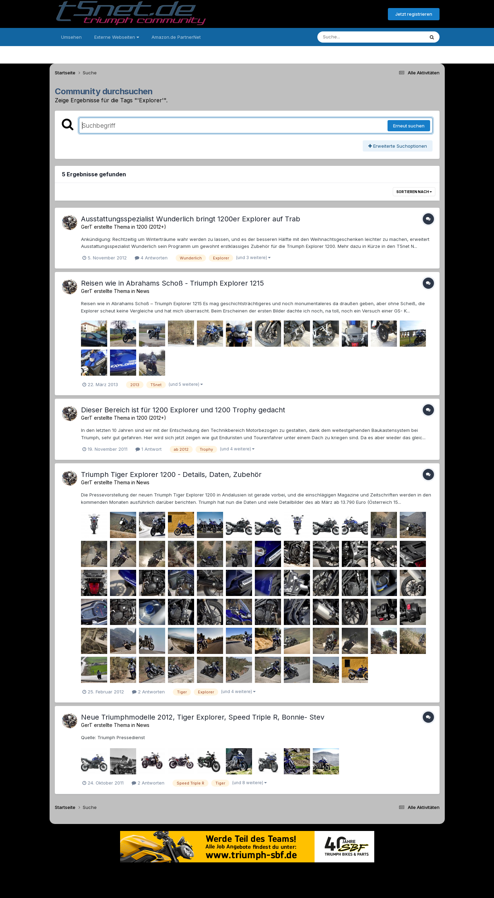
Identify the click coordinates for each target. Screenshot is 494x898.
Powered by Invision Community (247, 887)
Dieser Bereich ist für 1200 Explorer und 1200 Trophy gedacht (183, 410)
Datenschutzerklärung (251, 873)
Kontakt (291, 873)
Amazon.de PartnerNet (176, 37)
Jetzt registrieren (413, 14)
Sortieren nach (414, 192)
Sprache (180, 873)
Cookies (316, 873)
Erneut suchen (409, 125)
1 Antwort (148, 449)
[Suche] (356, 37)
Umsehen (71, 37)
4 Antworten (151, 257)
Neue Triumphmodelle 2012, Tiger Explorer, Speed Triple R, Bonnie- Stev (202, 717)
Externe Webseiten (116, 37)
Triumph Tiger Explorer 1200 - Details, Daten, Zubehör (171, 474)
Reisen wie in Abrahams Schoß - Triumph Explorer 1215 (172, 283)
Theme (209, 873)
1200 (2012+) (151, 227)
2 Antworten (148, 691)
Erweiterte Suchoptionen (397, 146)
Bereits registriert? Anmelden (345, 14)
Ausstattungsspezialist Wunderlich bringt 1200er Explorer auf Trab (190, 219)
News (143, 291)
